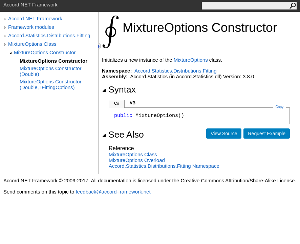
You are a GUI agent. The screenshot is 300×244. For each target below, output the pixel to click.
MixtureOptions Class (32, 44)
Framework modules (31, 27)
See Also (123, 134)
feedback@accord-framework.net (113, 192)
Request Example (266, 133)
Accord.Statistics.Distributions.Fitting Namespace (164, 166)
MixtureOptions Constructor (45, 52)
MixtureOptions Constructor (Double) (51, 71)
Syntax (119, 89)
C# (116, 103)
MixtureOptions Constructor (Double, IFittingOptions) (51, 84)
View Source (224, 133)
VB (132, 103)
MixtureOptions (191, 60)
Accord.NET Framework (35, 18)
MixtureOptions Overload (137, 160)
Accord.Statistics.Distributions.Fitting (49, 35)
